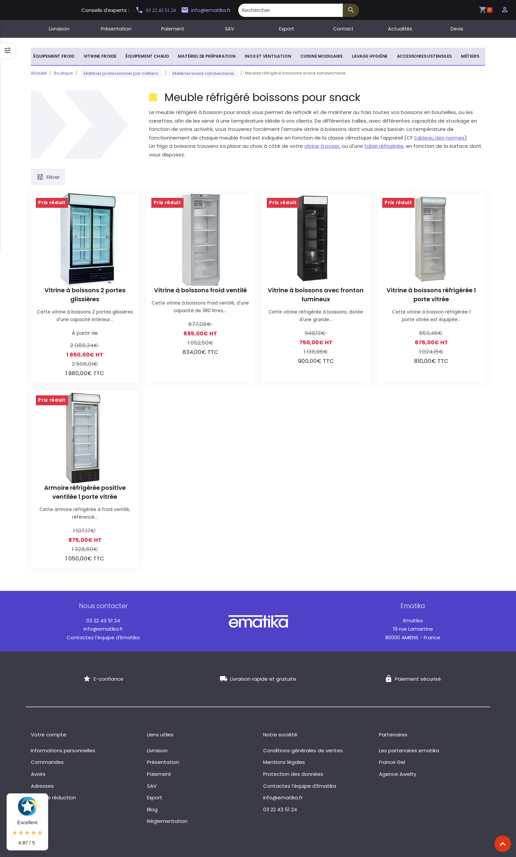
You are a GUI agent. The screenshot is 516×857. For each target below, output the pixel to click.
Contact (343, 29)
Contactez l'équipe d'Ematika (103, 637)
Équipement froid (53, 56)
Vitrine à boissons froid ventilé (200, 290)
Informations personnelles (63, 750)
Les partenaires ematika (409, 750)
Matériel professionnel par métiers (117, 73)
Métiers (470, 56)
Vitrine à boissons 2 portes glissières (84, 294)
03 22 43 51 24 (158, 10)
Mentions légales (284, 762)
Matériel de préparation (206, 56)
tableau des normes (439, 137)
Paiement (172, 29)
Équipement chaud (147, 56)
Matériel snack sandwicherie (192, 73)
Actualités (400, 29)
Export (286, 29)
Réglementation (167, 821)
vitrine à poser (321, 146)
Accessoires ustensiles (424, 56)
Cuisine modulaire (321, 56)
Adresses (42, 785)
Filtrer (48, 177)
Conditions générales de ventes (303, 750)
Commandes (47, 762)
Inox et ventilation (268, 56)
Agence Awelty (397, 774)
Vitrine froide (100, 56)
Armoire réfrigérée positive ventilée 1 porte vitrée (85, 492)
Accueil (39, 73)
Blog (152, 809)
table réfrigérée (384, 146)
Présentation (116, 29)
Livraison (59, 29)
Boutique (63, 73)
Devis (457, 29)
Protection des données (293, 774)
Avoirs (38, 774)
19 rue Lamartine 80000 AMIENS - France (412, 629)
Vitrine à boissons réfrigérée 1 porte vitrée (431, 294)
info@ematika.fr (213, 10)
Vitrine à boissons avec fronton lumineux (316, 294)
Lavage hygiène (370, 56)
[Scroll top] (502, 843)
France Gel (392, 762)
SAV (229, 29)
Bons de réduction (53, 797)
